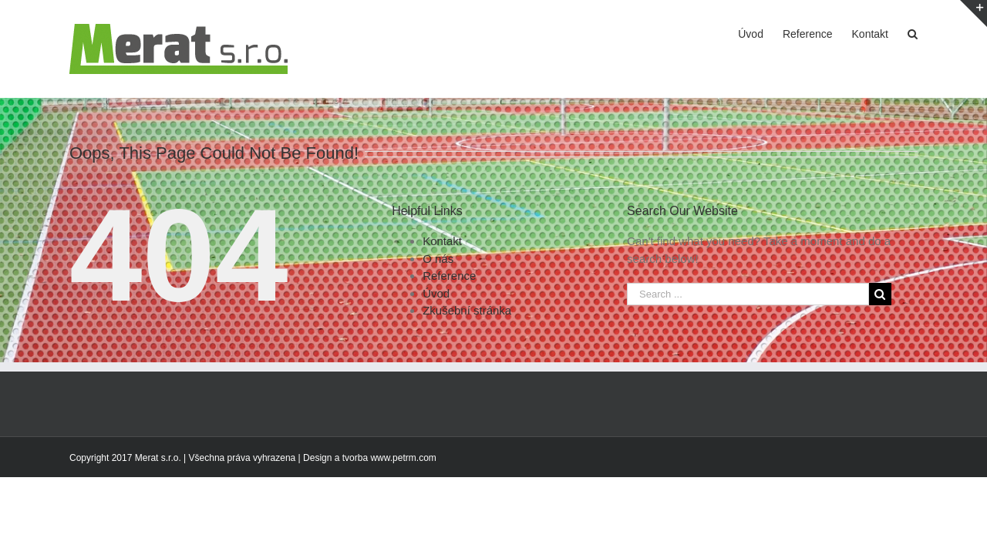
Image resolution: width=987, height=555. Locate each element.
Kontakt (442, 240)
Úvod (436, 293)
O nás (438, 258)
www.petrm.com (403, 457)
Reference (449, 275)
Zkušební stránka (467, 310)
